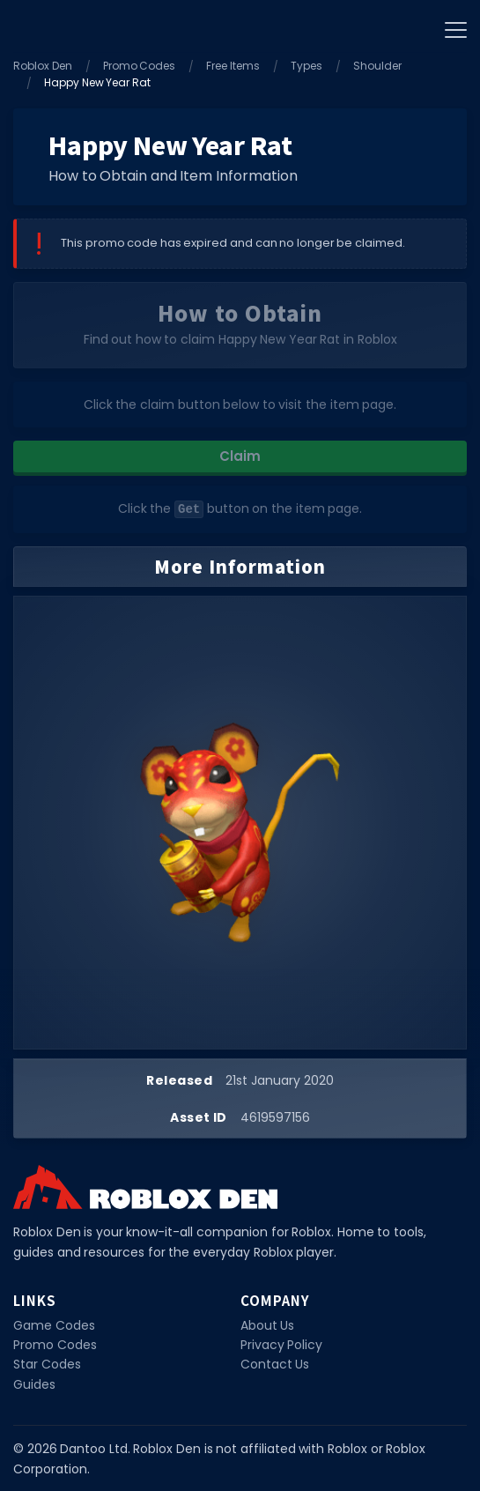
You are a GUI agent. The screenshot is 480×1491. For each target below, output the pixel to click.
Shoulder (377, 65)
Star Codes (47, 1363)
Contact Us (275, 1363)
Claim (240, 456)
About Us (267, 1324)
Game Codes (54, 1324)
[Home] (35, 26)
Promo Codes (139, 65)
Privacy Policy (281, 1344)
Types (306, 65)
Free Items (233, 65)
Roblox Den (42, 65)
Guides (34, 1383)
